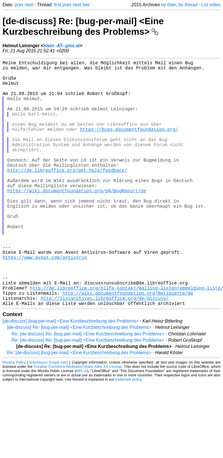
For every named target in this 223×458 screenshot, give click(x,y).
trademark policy (128, 434)
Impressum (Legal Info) (49, 417)
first (57, 4)
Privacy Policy (14, 417)
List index (210, 4)
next (29, 4)
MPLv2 (81, 425)
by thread (187, 4)
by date (168, 4)
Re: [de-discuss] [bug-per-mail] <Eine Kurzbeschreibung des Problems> (79, 407)
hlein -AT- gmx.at (61, 45)
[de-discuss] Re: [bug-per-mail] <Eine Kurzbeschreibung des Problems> (83, 26)
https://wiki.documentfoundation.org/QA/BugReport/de (76, 220)
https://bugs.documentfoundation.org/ (129, 145)
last (86, 4)
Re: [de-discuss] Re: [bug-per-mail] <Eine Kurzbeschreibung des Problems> (88, 388)
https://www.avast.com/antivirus (45, 301)
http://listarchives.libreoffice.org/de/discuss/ (105, 351)
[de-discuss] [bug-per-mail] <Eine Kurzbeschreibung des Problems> (70, 375)
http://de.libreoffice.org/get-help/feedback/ (67, 195)
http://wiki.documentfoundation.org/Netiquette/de (127, 345)
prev (19, 4)
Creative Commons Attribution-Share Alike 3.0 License (78, 421)
